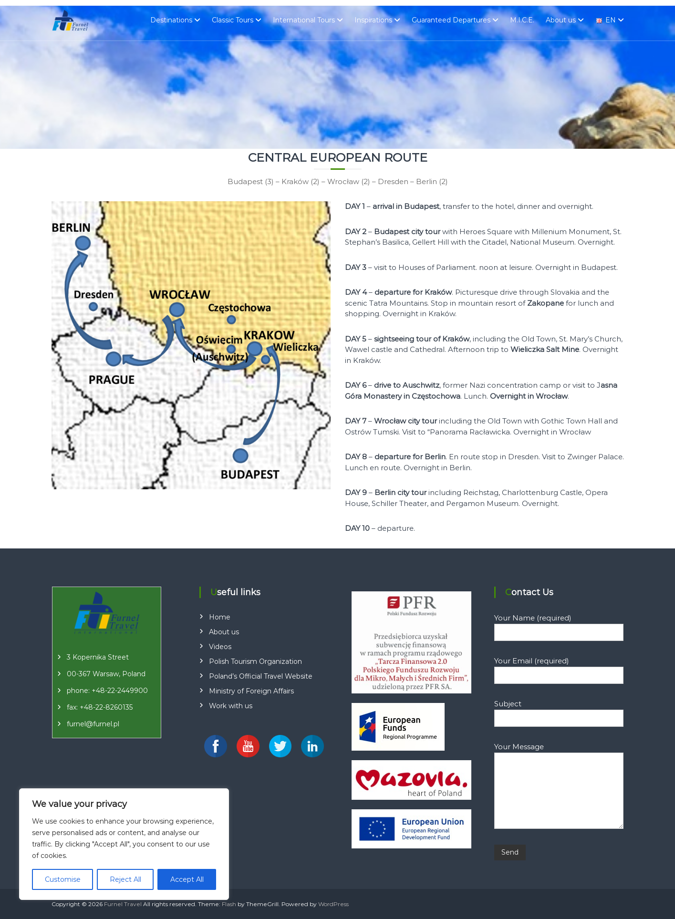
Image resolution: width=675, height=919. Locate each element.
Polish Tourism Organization (255, 661)
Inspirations (373, 20)
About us (561, 20)
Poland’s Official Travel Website (260, 676)
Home (219, 617)
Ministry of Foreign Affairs (251, 691)
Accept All (187, 879)
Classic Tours (232, 20)
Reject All (125, 879)
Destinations (171, 20)
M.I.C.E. (522, 20)
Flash (229, 904)
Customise (63, 879)
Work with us (230, 706)
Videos (220, 646)
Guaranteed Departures (451, 20)
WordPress (333, 904)
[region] (124, 844)
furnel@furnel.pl (93, 724)
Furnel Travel (123, 904)
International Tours (304, 20)
